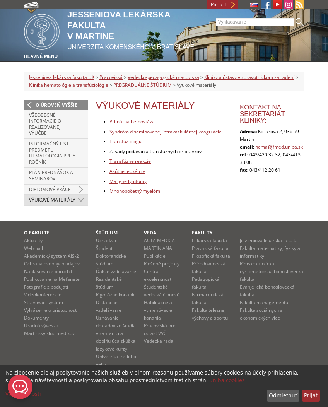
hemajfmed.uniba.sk (279, 147)
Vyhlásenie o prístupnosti (51, 310)
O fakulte (37, 232)
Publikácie (155, 256)
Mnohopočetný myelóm (134, 191)
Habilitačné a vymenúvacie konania (158, 310)
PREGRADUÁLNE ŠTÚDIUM (142, 85)
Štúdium (107, 232)
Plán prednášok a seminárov (51, 175)
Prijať (311, 395)
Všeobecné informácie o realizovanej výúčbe (45, 124)
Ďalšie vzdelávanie (116, 271)
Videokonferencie (43, 294)
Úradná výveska (41, 325)
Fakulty (202, 232)
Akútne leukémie (127, 171)
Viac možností (23, 393)
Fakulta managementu (264, 302)
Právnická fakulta (210, 248)
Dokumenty (36, 318)
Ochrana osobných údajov (52, 263)
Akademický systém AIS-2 (51, 256)
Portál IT (220, 4)
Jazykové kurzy (111, 348)
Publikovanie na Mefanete (52, 279)
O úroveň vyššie (56, 105)
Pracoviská (111, 77)
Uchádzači (107, 240)
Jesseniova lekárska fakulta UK (61, 77)
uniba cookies (227, 380)
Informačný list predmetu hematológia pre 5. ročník (53, 152)
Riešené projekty (161, 263)
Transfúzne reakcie (130, 161)
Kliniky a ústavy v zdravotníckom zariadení (249, 77)
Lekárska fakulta (209, 240)
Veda (150, 232)
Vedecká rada (158, 341)
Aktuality (33, 240)
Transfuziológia (126, 141)
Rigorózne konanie (116, 294)
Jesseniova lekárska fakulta (269, 240)
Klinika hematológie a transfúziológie (68, 85)
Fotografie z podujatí (46, 287)
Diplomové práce (50, 189)
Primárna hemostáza (132, 121)
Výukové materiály (52, 200)
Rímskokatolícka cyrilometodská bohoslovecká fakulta (271, 271)
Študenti (105, 248)
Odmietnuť (283, 395)
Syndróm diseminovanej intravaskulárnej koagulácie (165, 131)
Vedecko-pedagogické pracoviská (163, 77)
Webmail (33, 248)
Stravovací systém (43, 302)
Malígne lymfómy (128, 181)
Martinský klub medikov (49, 333)
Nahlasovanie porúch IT (49, 271)
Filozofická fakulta (211, 256)
